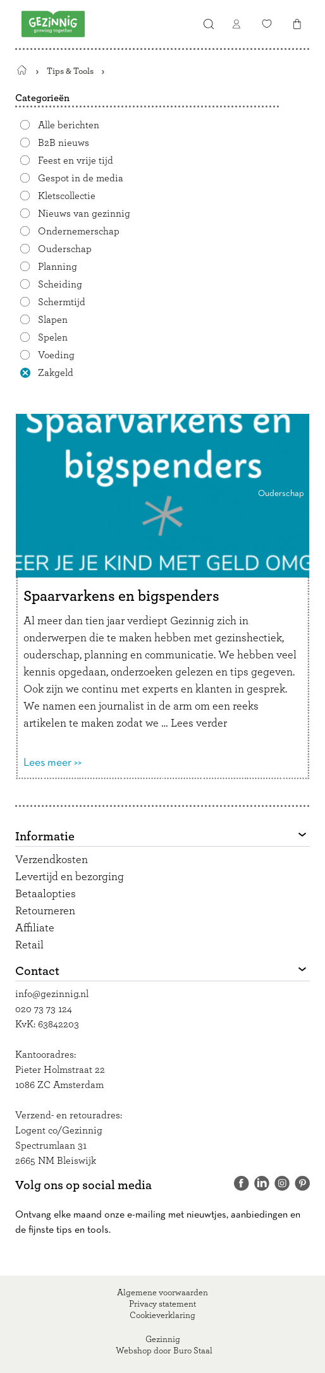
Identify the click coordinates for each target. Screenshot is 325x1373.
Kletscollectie (66, 196)
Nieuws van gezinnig (84, 214)
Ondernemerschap (79, 231)
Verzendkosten (51, 860)
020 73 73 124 (43, 1009)
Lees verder (199, 723)
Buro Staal (192, 1350)
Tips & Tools (70, 71)
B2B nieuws (63, 143)
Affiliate (34, 928)
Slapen (53, 320)
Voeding (56, 355)
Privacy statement (162, 1304)
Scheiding (60, 284)
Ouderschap (65, 249)
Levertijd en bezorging (69, 877)
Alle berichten (68, 125)
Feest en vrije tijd (75, 160)
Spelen (53, 337)
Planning (57, 267)
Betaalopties (45, 894)
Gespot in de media (80, 178)
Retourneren (45, 911)
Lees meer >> (52, 763)
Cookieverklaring (162, 1315)
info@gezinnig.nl (52, 994)
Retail (29, 945)
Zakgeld (55, 373)
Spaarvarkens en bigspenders (121, 596)
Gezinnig (162, 1339)
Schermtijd (61, 302)
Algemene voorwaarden (162, 1292)
